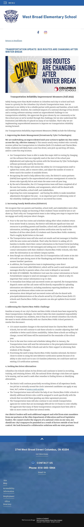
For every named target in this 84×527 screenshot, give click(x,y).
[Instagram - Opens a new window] (45, 32)
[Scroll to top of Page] (42, 439)
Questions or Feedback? (43, 518)
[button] (9, 3)
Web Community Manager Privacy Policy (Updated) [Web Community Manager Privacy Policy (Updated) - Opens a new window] (49, 520)
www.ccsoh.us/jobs (35, 389)
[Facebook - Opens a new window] (38, 32)
